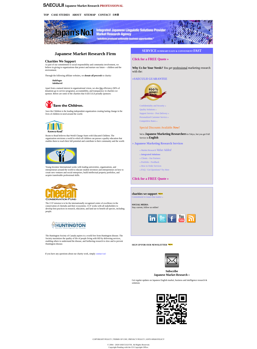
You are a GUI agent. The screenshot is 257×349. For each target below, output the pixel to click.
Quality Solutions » (148, 109)
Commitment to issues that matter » (147, 197)
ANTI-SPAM (155, 339)
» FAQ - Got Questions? (154, 169)
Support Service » (154, 113)
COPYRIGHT (102, 339)
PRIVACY (137, 339)
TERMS (120, 339)
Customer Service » (154, 117)
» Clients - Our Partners (150, 158)
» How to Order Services (150, 166)
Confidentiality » (153, 105)
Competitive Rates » (148, 121)
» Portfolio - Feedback (149, 162)
